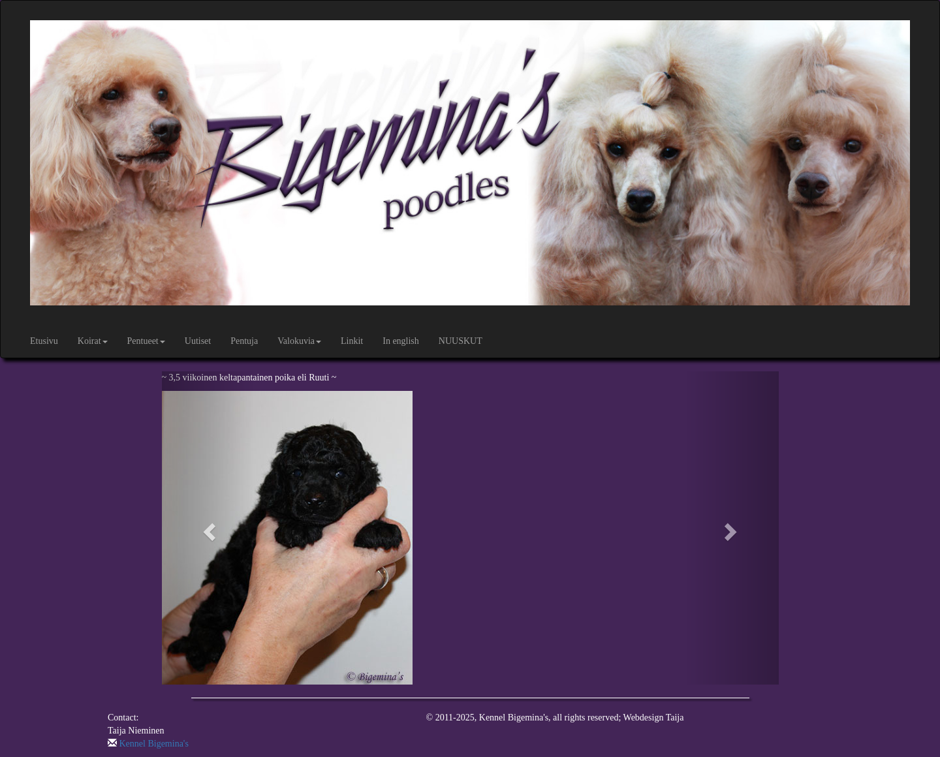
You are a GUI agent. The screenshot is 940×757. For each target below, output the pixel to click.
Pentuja (244, 341)
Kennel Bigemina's (154, 744)
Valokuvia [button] (299, 341)
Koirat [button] (93, 341)
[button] (208, 528)
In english (401, 341)
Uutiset (198, 341)
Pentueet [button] (146, 341)
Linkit (352, 341)
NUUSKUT (460, 341)
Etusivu (44, 341)
